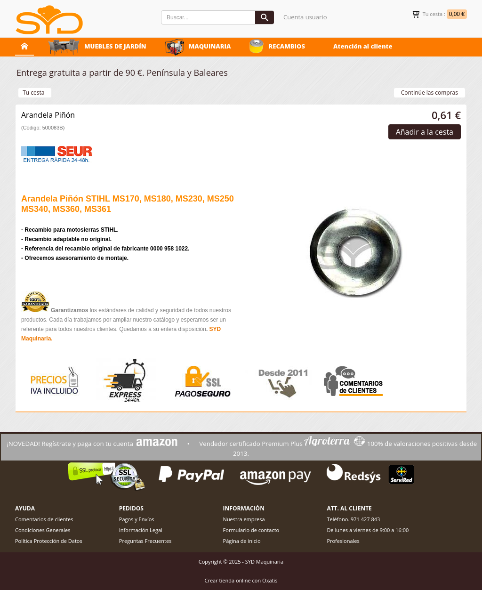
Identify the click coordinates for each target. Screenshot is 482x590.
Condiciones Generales (42, 529)
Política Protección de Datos (48, 540)
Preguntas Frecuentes (145, 540)
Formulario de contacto (251, 529)
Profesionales (343, 540)
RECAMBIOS (286, 46)
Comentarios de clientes (44, 519)
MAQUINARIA (210, 46)
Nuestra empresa (244, 519)
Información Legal (140, 529)
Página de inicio (242, 540)
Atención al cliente (363, 46)
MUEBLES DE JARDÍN (115, 46)
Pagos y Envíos (136, 519)
